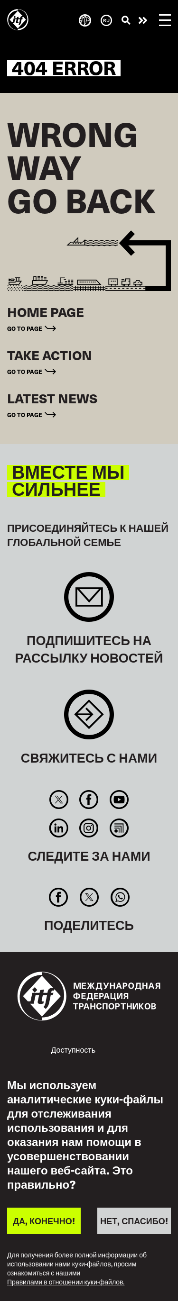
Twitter (58, 799)
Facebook (89, 799)
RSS (119, 828)
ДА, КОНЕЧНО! (44, 1221)
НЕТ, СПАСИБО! (134, 1221)
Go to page (24, 328)
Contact (89, 719)
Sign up (89, 601)
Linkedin (58, 828)
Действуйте (143, 20)
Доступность (73, 1049)
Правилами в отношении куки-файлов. (65, 1282)
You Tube (119, 799)
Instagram (89, 828)
